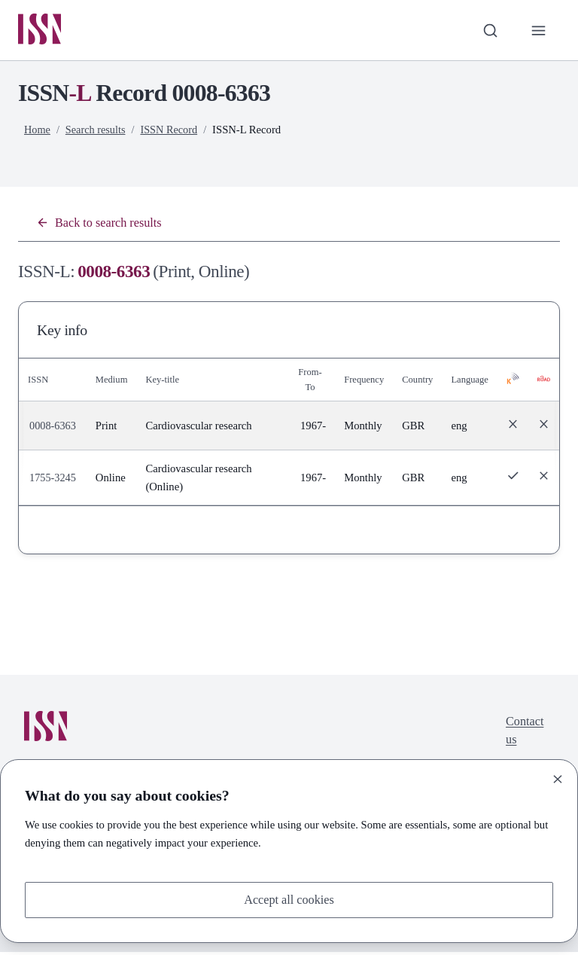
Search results (97, 130)
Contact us (523, 734)
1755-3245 (53, 480)
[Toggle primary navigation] (538, 31)
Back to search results (101, 224)
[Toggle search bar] (488, 31)
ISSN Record (172, 130)
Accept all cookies (289, 899)
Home (37, 130)
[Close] (557, 778)
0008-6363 (53, 428)
